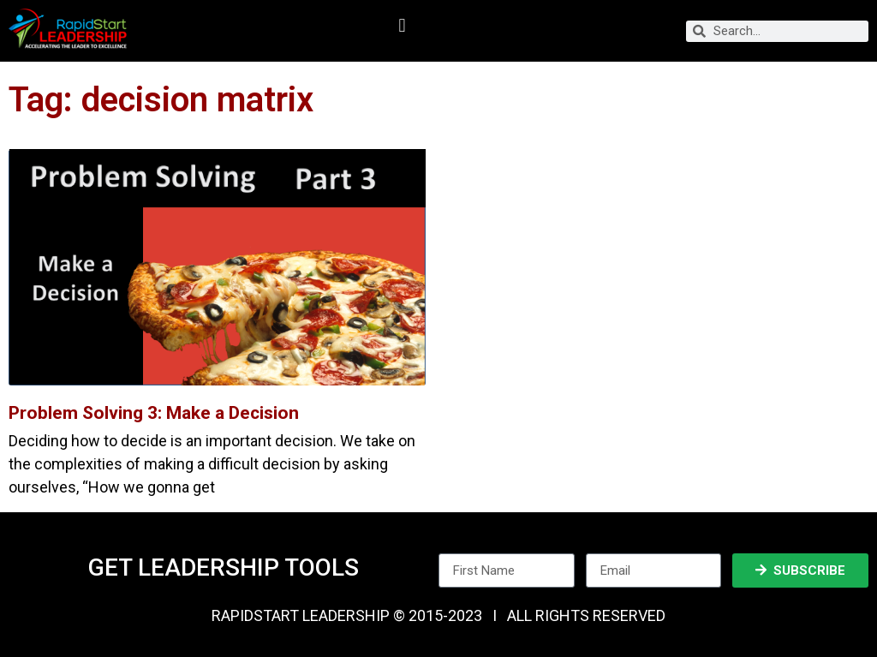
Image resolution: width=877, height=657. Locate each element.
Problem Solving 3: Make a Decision (154, 413)
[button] (402, 26)
